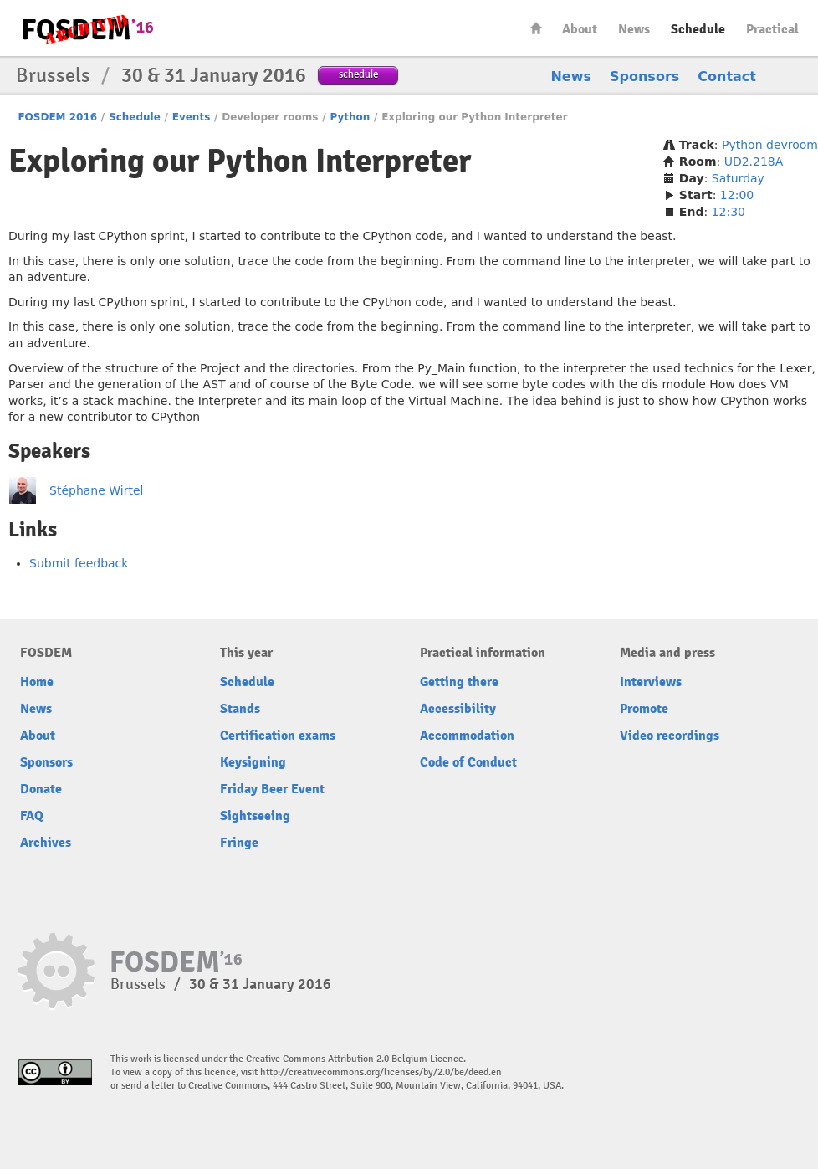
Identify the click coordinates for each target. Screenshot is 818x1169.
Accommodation (467, 735)
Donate (41, 789)
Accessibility (458, 708)
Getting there (459, 682)
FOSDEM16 (87, 29)
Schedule (698, 29)
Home (536, 28)
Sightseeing (255, 816)
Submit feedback (78, 563)
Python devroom (770, 144)
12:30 (728, 211)
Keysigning (253, 762)
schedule (358, 74)
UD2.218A (754, 161)
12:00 (737, 195)
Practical (772, 29)
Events (191, 117)
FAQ (31, 816)
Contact (727, 77)
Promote (644, 708)
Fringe (239, 842)
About (579, 29)
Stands (240, 708)
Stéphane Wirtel (96, 490)
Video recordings (669, 735)
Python (350, 117)
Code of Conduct (468, 762)
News (634, 29)
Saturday (738, 178)
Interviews (651, 682)
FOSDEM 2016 (57, 117)
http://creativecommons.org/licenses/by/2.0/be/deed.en (381, 1072)
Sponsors (644, 77)
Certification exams (277, 735)
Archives (45, 842)
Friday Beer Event (272, 789)
